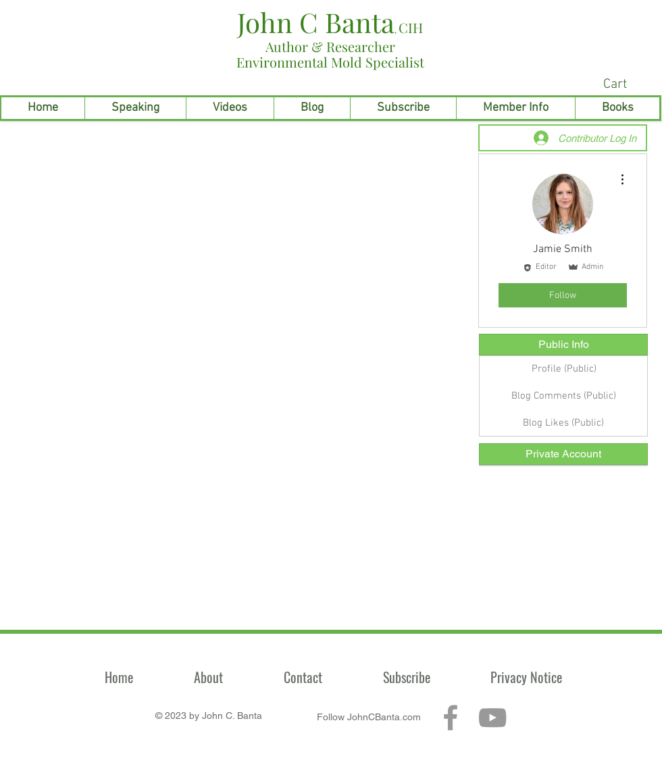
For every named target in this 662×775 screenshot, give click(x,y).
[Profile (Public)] (564, 368)
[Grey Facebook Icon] (450, 717)
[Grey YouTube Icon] (492, 717)
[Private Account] (563, 454)
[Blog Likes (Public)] (563, 422)
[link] (628, 83)
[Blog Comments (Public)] (564, 395)
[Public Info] (563, 344)
